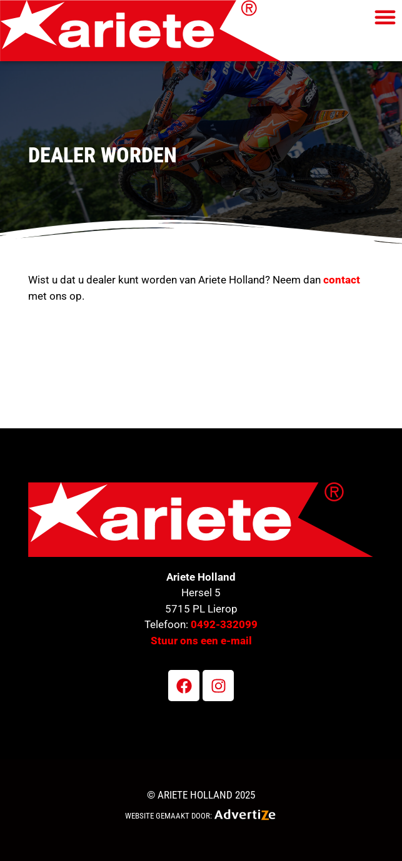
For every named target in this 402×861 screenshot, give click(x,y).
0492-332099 (224, 624)
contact (341, 279)
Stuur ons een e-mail (201, 640)
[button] (385, 17)
